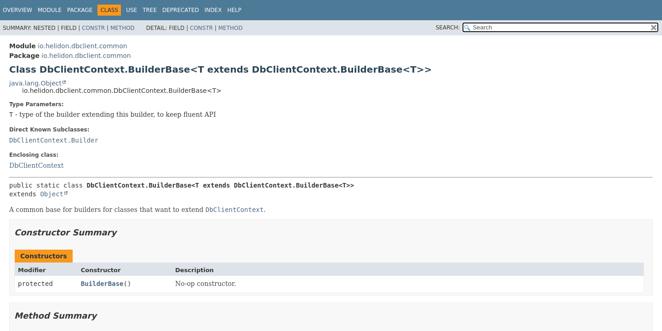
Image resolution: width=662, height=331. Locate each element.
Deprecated (180, 10)
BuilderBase (102, 283)
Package (79, 10)
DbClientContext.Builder (53, 140)
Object (51, 194)
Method (122, 28)
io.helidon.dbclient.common (82, 46)
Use (131, 10)
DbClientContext (36, 165)
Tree (150, 10)
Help (234, 10)
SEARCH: (448, 27)
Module (50, 10)
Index (213, 10)
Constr (93, 28)
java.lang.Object (35, 83)
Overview (17, 10)
